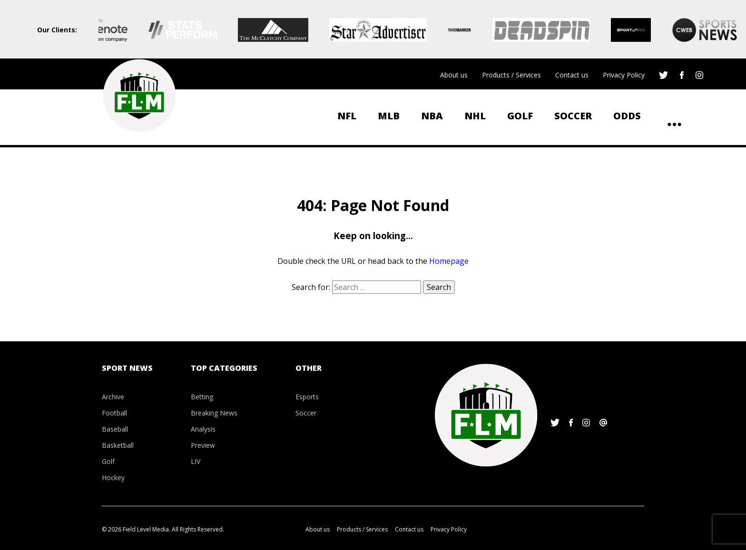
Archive (113, 396)
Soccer (573, 115)
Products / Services (511, 74)
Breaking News (214, 412)
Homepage (449, 261)
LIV (195, 461)
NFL (346, 115)
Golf (520, 115)
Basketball (118, 445)
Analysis (203, 429)
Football (114, 412)
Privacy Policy (624, 74)
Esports (307, 396)
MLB (389, 115)
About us (454, 74)
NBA (432, 115)
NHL (475, 115)
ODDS (627, 115)
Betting (202, 396)
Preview (203, 445)
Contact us (572, 74)
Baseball (115, 429)
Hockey (113, 477)
